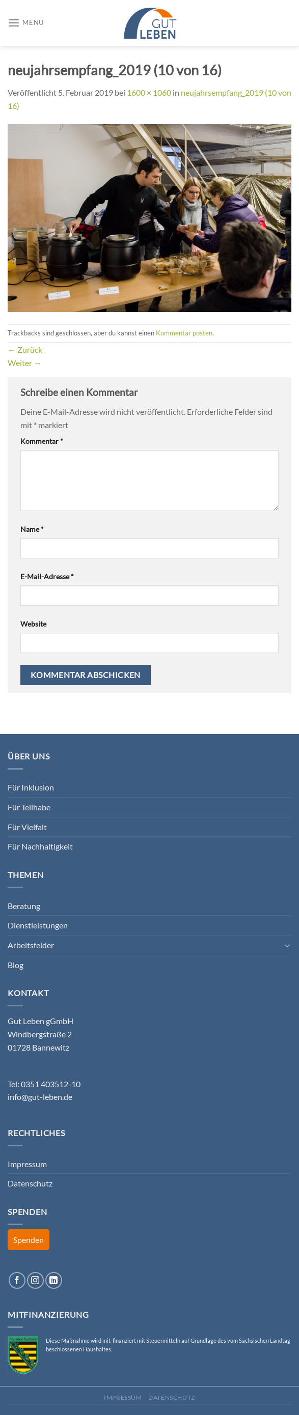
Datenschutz (30, 1183)
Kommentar (41, 441)
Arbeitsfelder (31, 945)
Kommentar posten (184, 333)
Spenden (28, 1239)
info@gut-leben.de (40, 1096)
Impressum (27, 1164)
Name (32, 529)
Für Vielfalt (27, 827)
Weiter (25, 362)
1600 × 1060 (149, 92)
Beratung (24, 906)
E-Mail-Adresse (47, 576)
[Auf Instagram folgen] (35, 1280)
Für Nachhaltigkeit (40, 846)
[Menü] (26, 22)
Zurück (25, 349)
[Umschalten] (287, 945)
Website (33, 623)
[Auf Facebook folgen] (17, 1280)
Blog (15, 965)
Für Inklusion (31, 787)
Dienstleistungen (38, 925)
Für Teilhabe (29, 807)
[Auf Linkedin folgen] (53, 1280)
